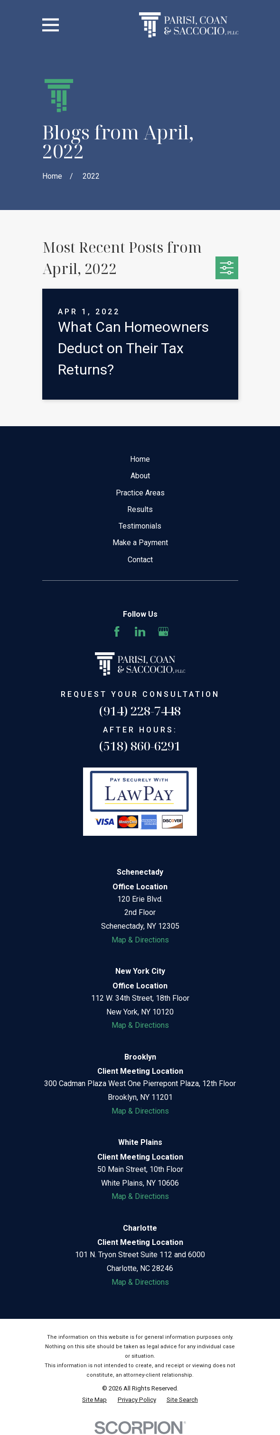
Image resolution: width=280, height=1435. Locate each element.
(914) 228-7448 (140, 711)
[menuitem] (94, 1400)
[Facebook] (117, 631)
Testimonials (140, 525)
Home (140, 459)
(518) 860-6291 (140, 746)
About (140, 475)
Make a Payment (140, 542)
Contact (140, 559)
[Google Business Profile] (163, 631)
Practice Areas (140, 492)
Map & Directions (140, 939)
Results (140, 509)
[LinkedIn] (140, 631)
